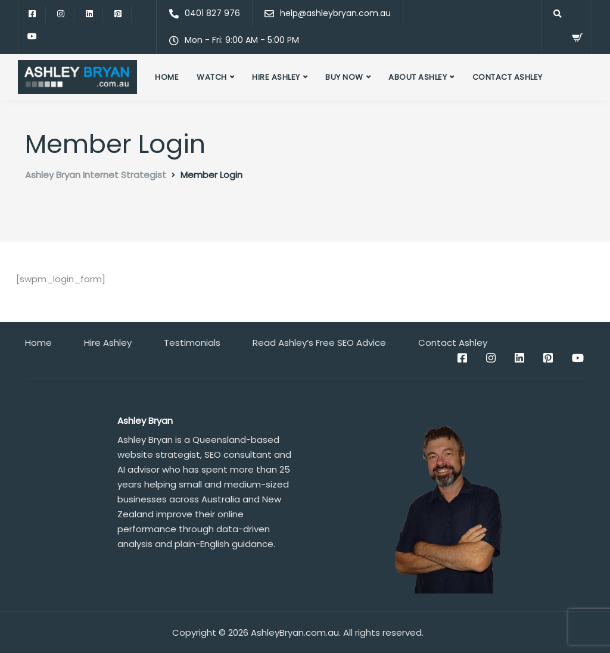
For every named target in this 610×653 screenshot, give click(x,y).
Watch (212, 77)
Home (167, 77)
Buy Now (344, 77)
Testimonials (192, 342)
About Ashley (417, 77)
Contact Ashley (507, 77)
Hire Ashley (276, 77)
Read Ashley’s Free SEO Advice (319, 342)
